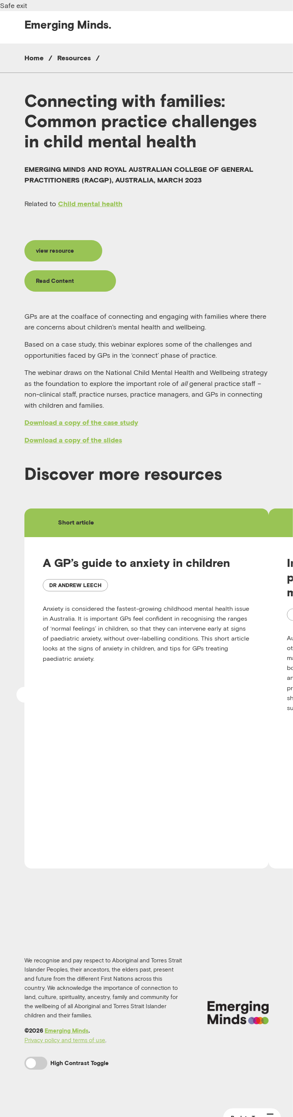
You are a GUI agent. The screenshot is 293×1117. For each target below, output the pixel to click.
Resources (74, 58)
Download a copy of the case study (81, 426)
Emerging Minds (67, 1038)
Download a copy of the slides (73, 443)
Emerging (67, 24)
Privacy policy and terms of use (64, 1047)
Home (33, 58)
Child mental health (90, 204)
